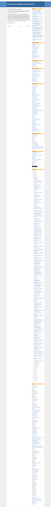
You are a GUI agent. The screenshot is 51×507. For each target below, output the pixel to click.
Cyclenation (33, 413)
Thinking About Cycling (35, 100)
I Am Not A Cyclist (34, 128)
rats (32, 480)
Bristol (33, 395)
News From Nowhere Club (36, 55)
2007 (34, 381)
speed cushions (34, 489)
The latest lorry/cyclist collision (38, 288)
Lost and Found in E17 (35, 49)
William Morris (34, 502)
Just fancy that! (36, 277)
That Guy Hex (34, 164)
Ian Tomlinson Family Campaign (36, 159)
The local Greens (36, 265)
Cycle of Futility (34, 123)
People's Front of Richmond (36, 99)
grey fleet (33, 435)
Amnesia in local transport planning (37, 12)
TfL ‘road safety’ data (35, 145)
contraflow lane (34, 404)
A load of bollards (36, 200)
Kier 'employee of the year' (37, 202)
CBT (32, 402)
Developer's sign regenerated (38, 302)
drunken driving (34, 421)
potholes (33, 478)
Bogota (33, 394)
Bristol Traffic (34, 77)
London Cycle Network (35, 452)
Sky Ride (33, 488)
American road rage (36, 259)
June (34, 372)
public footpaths (34, 479)
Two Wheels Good (34, 96)
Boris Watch (34, 136)
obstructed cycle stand (35, 462)
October (35, 366)
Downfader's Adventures (35, 104)
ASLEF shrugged (34, 141)
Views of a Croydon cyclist (36, 95)
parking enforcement (35, 469)
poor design (33, 475)
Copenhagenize (34, 64)
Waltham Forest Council (35, 46)
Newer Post (9, 26)
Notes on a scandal (36, 247)
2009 (34, 175)
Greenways (33, 434)
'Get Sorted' (35, 203)
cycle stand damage (35, 411)
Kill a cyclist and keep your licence (38, 211)
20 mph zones (34, 385)
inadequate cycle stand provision (36, 447)
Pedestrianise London (35, 73)
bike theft (33, 390)
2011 (34, 172)
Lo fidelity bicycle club (35, 111)
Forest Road (34, 429)
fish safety (33, 425)
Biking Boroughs (34, 391)
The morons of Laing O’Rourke (38, 246)
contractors (33, 403)
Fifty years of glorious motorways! (38, 343)
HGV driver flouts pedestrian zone (38, 354)
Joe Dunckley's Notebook (35, 74)
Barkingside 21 (34, 137)
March (35, 376)
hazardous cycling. (34, 440)
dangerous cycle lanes (35, 417)
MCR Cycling (34, 120)
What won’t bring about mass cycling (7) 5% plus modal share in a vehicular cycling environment (37, 32)
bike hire (33, 389)
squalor (33, 492)
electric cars (33, 422)
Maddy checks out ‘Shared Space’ (38, 298)
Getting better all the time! (37, 319)
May (34, 373)
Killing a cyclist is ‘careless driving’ (38, 351)
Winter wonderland (36, 227)
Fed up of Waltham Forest (37, 344)
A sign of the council (36, 206)
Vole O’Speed (34, 86)
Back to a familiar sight (37, 325)
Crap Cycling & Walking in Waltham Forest (21, 4)
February (35, 378)
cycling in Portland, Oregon (37, 257)
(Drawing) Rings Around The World (37, 155)
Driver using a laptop (37, 287)
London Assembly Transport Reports (37, 146)
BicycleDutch (34, 92)
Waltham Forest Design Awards (36, 500)
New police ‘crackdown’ (37, 270)
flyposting (33, 426)
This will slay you (36, 244)
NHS (32, 460)
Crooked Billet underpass (35, 407)
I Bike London (34, 90)
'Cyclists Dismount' (36, 218)
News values (35, 278)
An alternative (36, 299)
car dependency (34, 399)
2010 (34, 173)
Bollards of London (34, 142)
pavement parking (34, 471)
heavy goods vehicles (35, 443)
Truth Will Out (34, 50)
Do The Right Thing (35, 114)
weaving (33, 501)
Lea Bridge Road (34, 451)
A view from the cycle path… (36, 62)
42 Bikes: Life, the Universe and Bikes (37, 110)
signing (33, 487)
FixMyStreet (33, 45)
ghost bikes (33, 430)
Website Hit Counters (35, 167)
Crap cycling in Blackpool (37, 180)
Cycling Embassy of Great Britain (37, 63)
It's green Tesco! (36, 346)
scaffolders (33, 484)
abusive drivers (34, 386)
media (33, 456)
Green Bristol (34, 131)
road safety (33, 483)
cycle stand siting (34, 412)
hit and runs (33, 444)
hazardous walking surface (36, 442)
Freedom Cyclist (34, 118)
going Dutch (33, 431)
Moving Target (34, 127)
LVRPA (33, 453)
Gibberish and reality (37, 295)
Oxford (33, 466)
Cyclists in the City (34, 87)
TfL (32, 496)
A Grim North (34, 54)
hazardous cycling (34, 438)
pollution (33, 474)
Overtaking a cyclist (36, 290)
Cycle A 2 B (33, 115)
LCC (32, 449)
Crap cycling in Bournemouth (36, 119)
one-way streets (34, 465)
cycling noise (34, 416)
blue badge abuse (34, 393)
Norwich (33, 461)
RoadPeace (33, 156)
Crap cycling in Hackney (37, 219)
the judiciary (33, 497)
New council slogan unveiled (38, 339)
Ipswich (33, 448)
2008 (34, 176)
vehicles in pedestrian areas (36, 498)
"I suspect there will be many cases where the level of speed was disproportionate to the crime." (18, 20)
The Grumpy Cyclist (35, 109)
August (35, 369)
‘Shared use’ (35, 301)
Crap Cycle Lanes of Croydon (36, 129)
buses (33, 398)
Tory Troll (33, 140)
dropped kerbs (34, 420)
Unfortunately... (36, 317)
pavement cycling (34, 470)
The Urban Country (35, 81)
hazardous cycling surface (35, 439)
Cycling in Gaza (36, 189)
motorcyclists (34, 457)
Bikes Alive (33, 101)
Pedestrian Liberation (35, 78)
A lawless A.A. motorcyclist (37, 233)
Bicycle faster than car (37, 363)
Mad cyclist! (35, 183)
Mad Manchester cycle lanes (36, 124)
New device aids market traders (38, 331)
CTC (32, 408)
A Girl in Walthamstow (35, 51)
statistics (33, 493)
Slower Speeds (34, 161)
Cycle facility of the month (35, 152)
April (34, 375)
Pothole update (36, 333)
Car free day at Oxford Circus (38, 210)
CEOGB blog (34, 91)
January (35, 379)
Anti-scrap (33, 58)
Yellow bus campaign (37, 196)
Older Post (28, 26)
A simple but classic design (37, 199)
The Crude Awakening (35, 160)
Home (19, 26)
